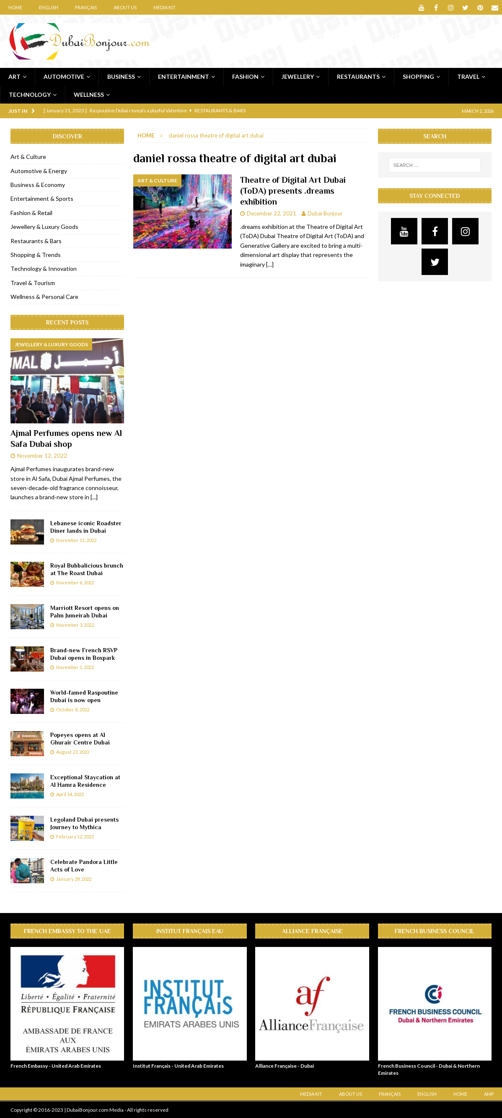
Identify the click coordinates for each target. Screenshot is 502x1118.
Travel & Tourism (32, 282)
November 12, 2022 (42, 455)
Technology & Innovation (43, 268)
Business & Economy (37, 184)
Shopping (418, 76)
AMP (489, 1094)
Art (14, 76)
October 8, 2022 (72, 709)
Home (15, 7)
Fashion (245, 76)
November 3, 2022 (75, 625)
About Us (125, 7)
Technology (30, 94)
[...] (94, 497)
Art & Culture (28, 156)
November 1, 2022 (75, 667)
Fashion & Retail (31, 212)
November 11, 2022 (76, 540)
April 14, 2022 (70, 794)
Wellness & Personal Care (44, 296)
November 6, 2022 (75, 582)
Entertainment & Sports (41, 198)
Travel (468, 76)
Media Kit (164, 7)
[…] (270, 264)
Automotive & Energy (38, 170)
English (48, 7)
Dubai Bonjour (325, 213)
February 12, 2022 (75, 836)
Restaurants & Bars (36, 240)
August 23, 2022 (72, 752)
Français (86, 7)
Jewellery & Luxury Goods (44, 226)
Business (121, 76)
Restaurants (358, 76)
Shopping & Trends (35, 254)
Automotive (64, 76)
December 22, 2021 (271, 213)
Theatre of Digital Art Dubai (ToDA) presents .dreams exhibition (293, 190)
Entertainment (183, 76)
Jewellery (298, 76)
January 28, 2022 (73, 879)
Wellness (89, 94)
